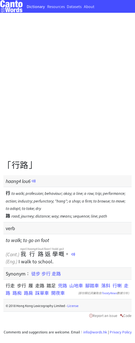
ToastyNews (109, 293)
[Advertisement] (67, 90)
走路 (56, 273)
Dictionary (36, 6)
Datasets (74, 6)
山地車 (76, 285)
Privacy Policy (121, 331)
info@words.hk (95, 331)
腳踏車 (92, 285)
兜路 (62, 285)
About (89, 6)
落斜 (105, 285)
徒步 (35, 273)
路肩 (28, 292)
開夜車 (58, 292)
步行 (46, 273)
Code (127, 315)
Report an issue (105, 315)
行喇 (117, 285)
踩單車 (42, 292)
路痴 (17, 292)
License (72, 305)
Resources (56, 6)
